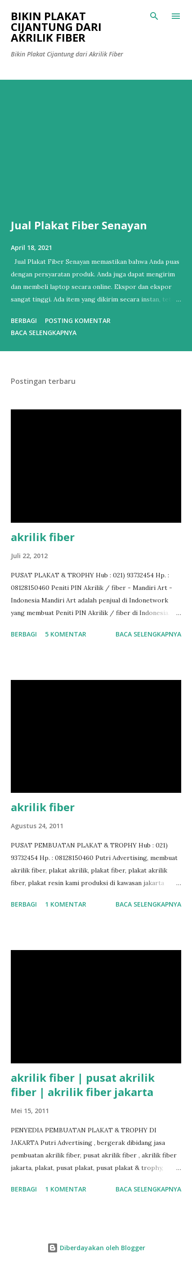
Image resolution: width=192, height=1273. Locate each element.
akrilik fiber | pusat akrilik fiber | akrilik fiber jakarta (83, 1084)
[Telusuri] (154, 16)
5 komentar (65, 634)
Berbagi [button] (24, 320)
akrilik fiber (43, 536)
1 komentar (65, 904)
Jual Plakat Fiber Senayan (79, 225)
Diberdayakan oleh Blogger (96, 1247)
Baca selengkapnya (43, 332)
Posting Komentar (78, 320)
